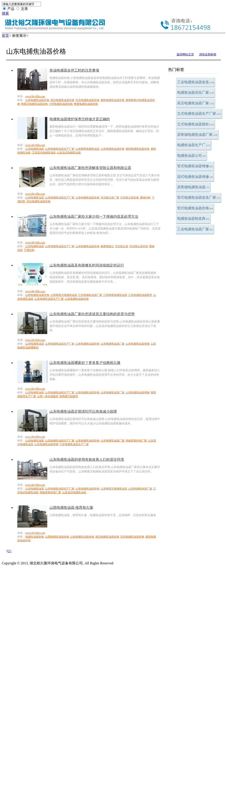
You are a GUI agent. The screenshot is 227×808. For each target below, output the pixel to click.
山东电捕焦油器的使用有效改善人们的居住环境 (86, 459)
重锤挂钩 (145, 197)
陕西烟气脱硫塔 (68, 396)
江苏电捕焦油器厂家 (90, 295)
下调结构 (29, 250)
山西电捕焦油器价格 (37, 295)
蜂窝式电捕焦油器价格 (34, 103)
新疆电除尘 (107, 246)
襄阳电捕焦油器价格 (112, 100)
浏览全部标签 (207, 54)
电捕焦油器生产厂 (193, 145)
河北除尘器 (121, 246)
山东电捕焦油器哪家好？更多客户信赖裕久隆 (84, 363)
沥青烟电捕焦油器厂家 (197, 134)
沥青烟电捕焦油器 (193, 187)
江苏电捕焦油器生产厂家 (74, 444)
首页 (5, 35)
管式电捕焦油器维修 (195, 166)
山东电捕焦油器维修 (138, 343)
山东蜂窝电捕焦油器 (87, 148)
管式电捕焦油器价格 (195, 208)
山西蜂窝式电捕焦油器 (63, 295)
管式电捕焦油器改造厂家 (198, 197)
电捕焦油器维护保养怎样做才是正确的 (79, 119)
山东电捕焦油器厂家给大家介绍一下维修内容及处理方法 (93, 216)
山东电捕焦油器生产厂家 (59, 148)
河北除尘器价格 (129, 197)
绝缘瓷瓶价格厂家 (136, 440)
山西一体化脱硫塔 (47, 396)
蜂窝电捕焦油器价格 (86, 103)
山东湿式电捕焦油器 (69, 152)
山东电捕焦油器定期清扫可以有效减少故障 (83, 411)
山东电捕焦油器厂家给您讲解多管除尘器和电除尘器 (90, 168)
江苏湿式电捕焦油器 (44, 152)
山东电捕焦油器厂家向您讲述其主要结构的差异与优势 (92, 314)
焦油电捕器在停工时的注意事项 (74, 70)
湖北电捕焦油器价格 (62, 100)
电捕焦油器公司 (191, 155)
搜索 (5, 13)
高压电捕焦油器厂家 (195, 103)
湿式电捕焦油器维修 (195, 177)
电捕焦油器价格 (34, 536)
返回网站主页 (185, 54)
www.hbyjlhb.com (35, 96)
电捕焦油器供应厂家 (195, 92)
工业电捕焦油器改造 (195, 82)
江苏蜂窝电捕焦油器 (115, 295)
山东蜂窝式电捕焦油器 (114, 488)
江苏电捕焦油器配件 (140, 295)
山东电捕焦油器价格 (37, 100)
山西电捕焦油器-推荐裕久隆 (71, 507)
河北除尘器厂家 (110, 197)
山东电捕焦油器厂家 (112, 343)
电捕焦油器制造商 (193, 218)
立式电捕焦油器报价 (195, 124)
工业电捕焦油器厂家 (195, 229)
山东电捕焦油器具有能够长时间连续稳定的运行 (86, 265)
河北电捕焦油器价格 (87, 100)
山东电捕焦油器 (34, 148)
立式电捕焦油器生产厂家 (199, 113)
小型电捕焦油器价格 (61, 103)
